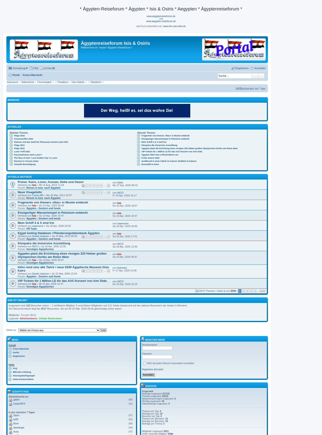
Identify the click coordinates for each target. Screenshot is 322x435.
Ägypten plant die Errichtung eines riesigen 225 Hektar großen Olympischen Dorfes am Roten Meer (189, 148)
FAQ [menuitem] (35, 68)
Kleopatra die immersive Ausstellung (159, 145)
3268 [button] (262, 291)
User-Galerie (78, 82)
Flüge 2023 (19, 145)
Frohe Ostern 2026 (150, 158)
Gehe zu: (11, 330)
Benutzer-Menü (153, 340)
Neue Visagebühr (30, 192)
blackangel (18, 427)
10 (108, 192)
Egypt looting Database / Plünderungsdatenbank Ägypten (59, 233)
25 (108, 271)
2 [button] (243, 291)
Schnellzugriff (20, 68)
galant (16, 399)
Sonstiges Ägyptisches (40, 249)
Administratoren (28, 318)
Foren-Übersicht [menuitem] (21, 349)
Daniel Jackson (40, 236)
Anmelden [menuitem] (260, 68)
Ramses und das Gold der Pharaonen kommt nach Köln (41, 142)
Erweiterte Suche (261, 76)
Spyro (16, 415)
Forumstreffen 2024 (23, 139)
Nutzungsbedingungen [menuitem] (24, 376)
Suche (255, 76)
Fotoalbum (62, 82)
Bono (16, 423)
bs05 (15, 419)
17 (108, 237)
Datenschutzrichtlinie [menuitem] (23, 379)
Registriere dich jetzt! (152, 369)
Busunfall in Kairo (150, 164)
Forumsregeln (44, 82)
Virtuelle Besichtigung (25, 164)
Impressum (12, 82)
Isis (34, 185)
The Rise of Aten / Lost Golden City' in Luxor (35, 158)
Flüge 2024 (19, 136)
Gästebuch (95, 82)
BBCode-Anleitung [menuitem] (22, 372)
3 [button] (247, 291)
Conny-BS (38, 195)
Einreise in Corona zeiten (26, 161)
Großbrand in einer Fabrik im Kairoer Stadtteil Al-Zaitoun (168, 161)
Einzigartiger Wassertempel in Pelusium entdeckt (165, 139)
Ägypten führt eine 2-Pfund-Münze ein (159, 155)
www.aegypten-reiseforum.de (161, 21)
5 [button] (255, 291)
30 (108, 186)
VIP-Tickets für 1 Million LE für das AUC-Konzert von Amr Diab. (172, 151)
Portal (16, 75)
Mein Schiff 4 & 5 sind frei (153, 142)
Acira (16, 431)
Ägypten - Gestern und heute (43, 208)
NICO (120, 192)
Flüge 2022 (19, 148)
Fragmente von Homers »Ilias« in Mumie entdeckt (165, 136)
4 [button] (251, 291)
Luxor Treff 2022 (22, 151)
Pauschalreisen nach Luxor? (28, 155)
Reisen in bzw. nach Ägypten (43, 187)
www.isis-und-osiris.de (174, 26)
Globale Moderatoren (50, 318)
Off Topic (31, 228)
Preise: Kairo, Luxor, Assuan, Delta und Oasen (51, 182)
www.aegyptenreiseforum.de (161, 16)
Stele (120, 182)
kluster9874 (19, 403)
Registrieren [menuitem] (242, 68)
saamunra (37, 226)
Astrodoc (122, 267)
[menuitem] (47, 68)
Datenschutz (28, 82)
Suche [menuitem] (16, 352)
